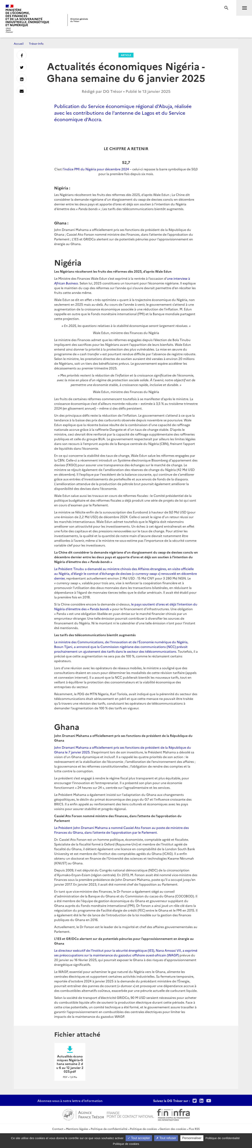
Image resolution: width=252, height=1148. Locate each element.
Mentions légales (77, 1129)
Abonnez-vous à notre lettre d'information (70, 1100)
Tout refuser (166, 1138)
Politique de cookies (143, 1129)
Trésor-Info (36, 43)
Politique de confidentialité (109, 1129)
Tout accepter (139, 1138)
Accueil (19, 43)
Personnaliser (192, 1138)
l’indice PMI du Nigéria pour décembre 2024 (96, 169)
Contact (57, 1129)
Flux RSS (194, 1129)
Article (126, 55)
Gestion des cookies (172, 1129)
